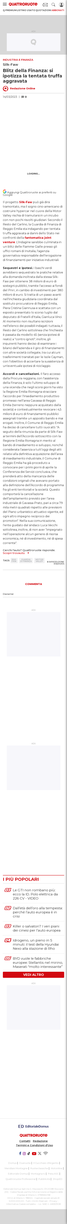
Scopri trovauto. (14, 553)
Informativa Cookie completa (21, 1204)
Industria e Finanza (18, 59)
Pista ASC (53, 1173)
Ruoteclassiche (39, 1168)
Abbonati (58, 10)
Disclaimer (8, 594)
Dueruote (25, 1163)
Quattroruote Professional (21, 1179)
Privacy (53, 1201)
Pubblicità (44, 1179)
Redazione (40, 1141)
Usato (31, 10)
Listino (21, 10)
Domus (12, 1163)
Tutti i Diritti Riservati (37, 1201)
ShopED (57, 1179)
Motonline (56, 1168)
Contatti (24, 1141)
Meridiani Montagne (16, 1168)
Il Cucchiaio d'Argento (46, 1163)
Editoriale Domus (18, 1173)
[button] (26, 96)
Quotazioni (43, 10)
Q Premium (9, 10)
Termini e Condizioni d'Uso (34, 1145)
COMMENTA (33, 584)
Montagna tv (38, 1173)
